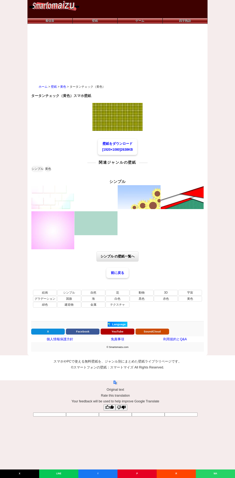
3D (166, 292)
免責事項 (117, 339)
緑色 (45, 304)
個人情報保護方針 (60, 339)
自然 (93, 292)
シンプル (37, 168)
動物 (142, 292)
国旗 (69, 298)
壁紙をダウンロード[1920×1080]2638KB (117, 146)
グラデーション (45, 298)
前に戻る (117, 273)
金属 (93, 304)
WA (215, 473)
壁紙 (95, 20)
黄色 (48, 168)
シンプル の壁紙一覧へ (117, 256)
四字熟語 (185, 20)
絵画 (45, 292)
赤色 (166, 298)
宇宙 (190, 292)
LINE (58, 473)
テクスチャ (117, 304)
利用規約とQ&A (175, 339)
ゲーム (140, 20)
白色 (117, 298)
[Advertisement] (117, 55)
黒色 (142, 298)
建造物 (69, 304)
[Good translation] (109, 407)
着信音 (49, 20)
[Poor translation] (121, 407)
